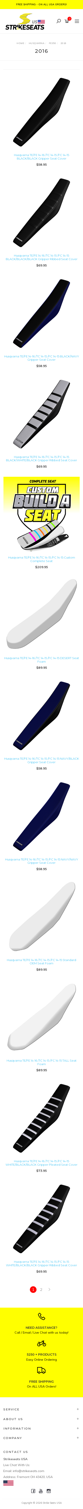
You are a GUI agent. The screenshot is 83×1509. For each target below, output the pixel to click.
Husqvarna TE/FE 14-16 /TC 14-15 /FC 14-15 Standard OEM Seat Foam (41, 961)
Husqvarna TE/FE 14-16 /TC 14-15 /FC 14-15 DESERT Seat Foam (41, 659)
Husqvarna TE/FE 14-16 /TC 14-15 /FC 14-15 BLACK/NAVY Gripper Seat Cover (41, 358)
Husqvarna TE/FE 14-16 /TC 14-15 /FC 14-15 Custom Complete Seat (41, 559)
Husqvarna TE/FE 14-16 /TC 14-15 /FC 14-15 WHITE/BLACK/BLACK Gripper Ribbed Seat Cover (41, 1263)
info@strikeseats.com (28, 1471)
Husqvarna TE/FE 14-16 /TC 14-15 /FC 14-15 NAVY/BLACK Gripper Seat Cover (41, 760)
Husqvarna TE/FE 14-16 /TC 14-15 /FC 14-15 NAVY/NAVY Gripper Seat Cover (41, 861)
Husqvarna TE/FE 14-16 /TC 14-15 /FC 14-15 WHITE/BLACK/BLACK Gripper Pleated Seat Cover (41, 1162)
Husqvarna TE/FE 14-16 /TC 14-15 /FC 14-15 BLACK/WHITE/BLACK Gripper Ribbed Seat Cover (41, 458)
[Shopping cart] (67, 21)
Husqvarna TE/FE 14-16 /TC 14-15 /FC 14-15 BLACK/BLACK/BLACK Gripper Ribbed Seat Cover (41, 257)
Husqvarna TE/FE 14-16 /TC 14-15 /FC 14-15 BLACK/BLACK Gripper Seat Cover (41, 156)
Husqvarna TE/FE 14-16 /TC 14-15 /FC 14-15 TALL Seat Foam (42, 1062)
